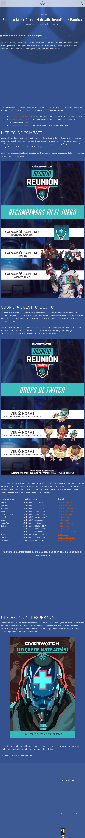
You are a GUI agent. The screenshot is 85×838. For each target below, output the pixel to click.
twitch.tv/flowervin (64, 505)
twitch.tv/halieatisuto (65, 541)
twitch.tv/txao (63, 535)
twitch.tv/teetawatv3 (65, 508)
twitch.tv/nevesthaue (65, 523)
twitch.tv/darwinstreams (66, 538)
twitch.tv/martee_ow (65, 511)
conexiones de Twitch (11, 333)
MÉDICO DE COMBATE (18, 116)
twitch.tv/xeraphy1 (64, 517)
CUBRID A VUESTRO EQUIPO (20, 119)
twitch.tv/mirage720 (65, 529)
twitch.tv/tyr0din (63, 520)
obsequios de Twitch (38, 328)
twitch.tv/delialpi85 (65, 514)
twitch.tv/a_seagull (65, 502)
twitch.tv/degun (63, 526)
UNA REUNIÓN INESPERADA (20, 125)
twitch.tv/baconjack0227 (67, 532)
